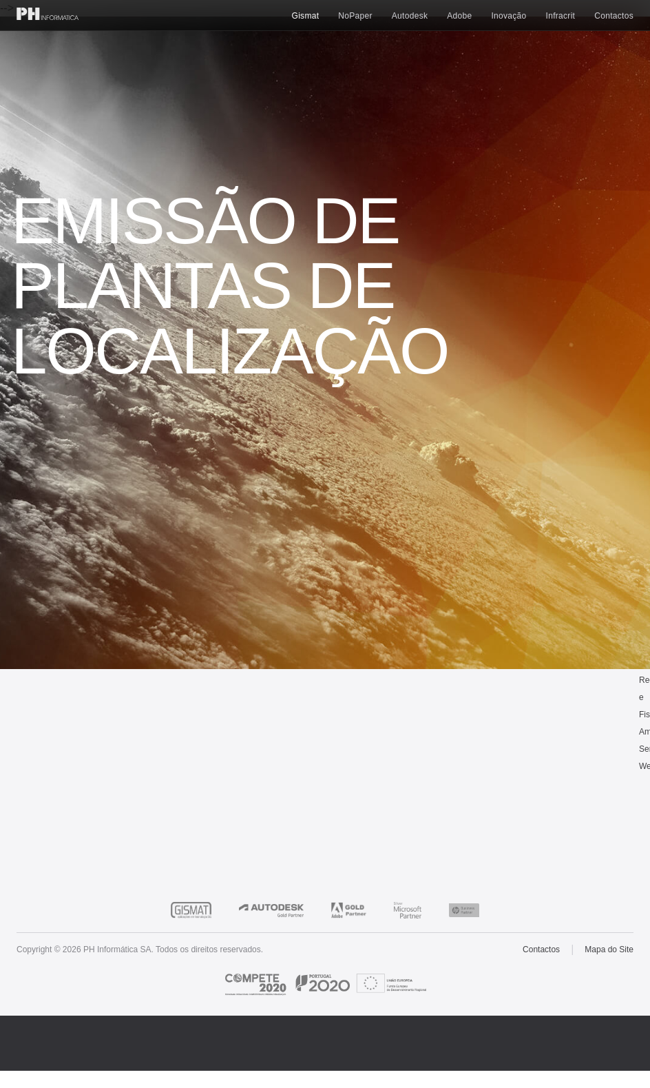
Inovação (508, 16)
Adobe (459, 16)
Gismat (305, 16)
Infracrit (561, 16)
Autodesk (410, 16)
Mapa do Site (609, 949)
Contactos (613, 16)
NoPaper (355, 16)
